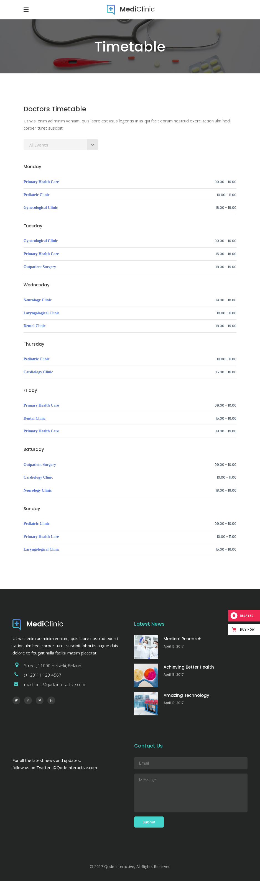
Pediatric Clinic (37, 195)
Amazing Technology (186, 695)
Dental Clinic (34, 326)
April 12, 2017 (174, 646)
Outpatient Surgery (40, 267)
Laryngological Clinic (42, 313)
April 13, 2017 (174, 674)
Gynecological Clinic (41, 208)
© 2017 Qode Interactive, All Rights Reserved (130, 866)
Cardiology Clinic (38, 372)
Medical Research (183, 639)
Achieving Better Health (189, 667)
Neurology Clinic (38, 300)
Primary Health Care (41, 182)
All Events (38, 145)
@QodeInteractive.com (75, 767)
